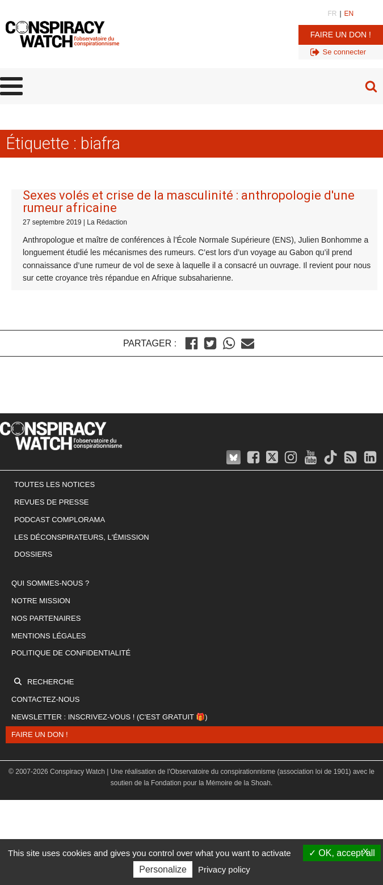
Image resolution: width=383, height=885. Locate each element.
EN (349, 14)
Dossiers (33, 554)
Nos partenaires (46, 618)
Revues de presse (51, 502)
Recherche (50, 681)
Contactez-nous (45, 699)
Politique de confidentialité (71, 653)
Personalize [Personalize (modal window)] (163, 869)
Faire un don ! (340, 34)
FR (331, 14)
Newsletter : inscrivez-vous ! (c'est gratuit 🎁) (109, 717)
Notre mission (40, 600)
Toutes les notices (54, 484)
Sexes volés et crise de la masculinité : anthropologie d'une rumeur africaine (189, 201)
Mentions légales (48, 636)
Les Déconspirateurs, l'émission (81, 537)
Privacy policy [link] (224, 869)
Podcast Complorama (59, 519)
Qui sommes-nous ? (50, 583)
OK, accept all (342, 853)
